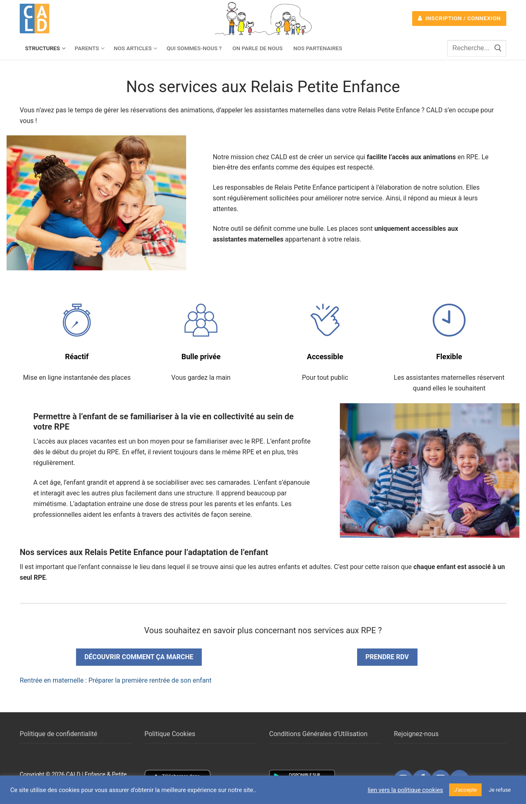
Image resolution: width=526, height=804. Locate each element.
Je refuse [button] (500, 790)
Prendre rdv (386, 657)
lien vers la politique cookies (405, 790)
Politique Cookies (170, 734)
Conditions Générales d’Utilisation (318, 734)
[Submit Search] (498, 48)
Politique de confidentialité (58, 734)
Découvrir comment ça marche (138, 657)
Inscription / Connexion (459, 18)
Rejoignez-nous (416, 734)
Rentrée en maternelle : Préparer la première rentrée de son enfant (116, 680)
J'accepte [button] (465, 790)
